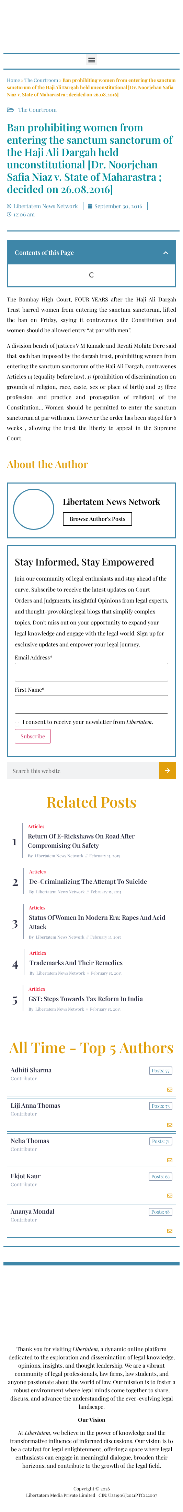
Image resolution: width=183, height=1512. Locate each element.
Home (13, 80)
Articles (36, 826)
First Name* (30, 689)
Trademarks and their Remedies (76, 963)
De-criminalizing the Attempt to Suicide (88, 881)
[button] (91, 59)
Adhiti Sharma (31, 1070)
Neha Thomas (30, 1141)
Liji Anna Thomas (35, 1105)
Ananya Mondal (32, 1211)
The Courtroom (41, 80)
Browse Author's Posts (97, 518)
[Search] (167, 770)
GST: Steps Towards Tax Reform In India (85, 999)
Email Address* (34, 657)
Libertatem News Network (59, 856)
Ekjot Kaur (26, 1176)
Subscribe (33, 736)
